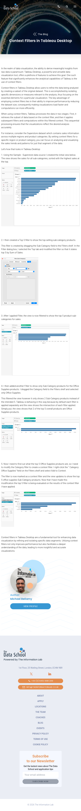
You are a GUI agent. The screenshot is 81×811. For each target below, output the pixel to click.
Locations (40, 706)
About (40, 696)
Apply (40, 701)
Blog (40, 723)
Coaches (40, 717)
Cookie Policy (40, 744)
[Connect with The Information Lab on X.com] (31, 674)
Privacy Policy (40, 733)
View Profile (30, 606)
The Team (40, 712)
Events (40, 728)
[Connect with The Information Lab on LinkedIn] (50, 674)
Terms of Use (40, 739)
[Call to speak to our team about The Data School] (59, 7)
